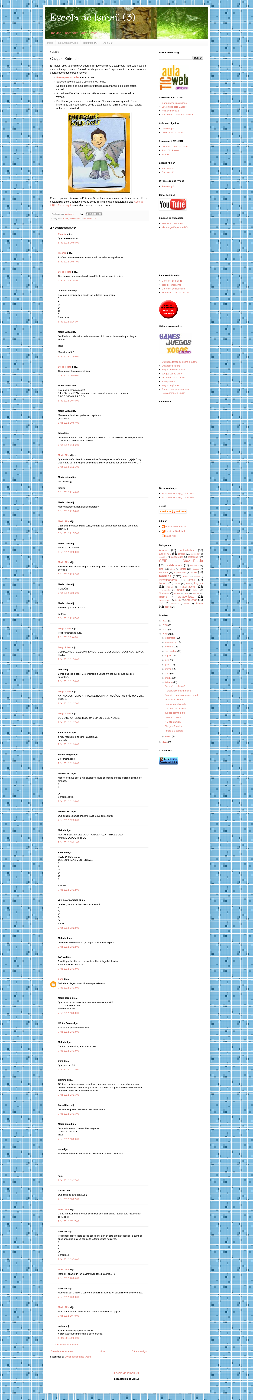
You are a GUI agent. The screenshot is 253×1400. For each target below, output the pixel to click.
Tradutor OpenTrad (171, 285)
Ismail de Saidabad (175, 531)
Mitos (195, 590)
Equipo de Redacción (176, 526)
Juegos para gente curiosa (175, 389)
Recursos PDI (90, 42)
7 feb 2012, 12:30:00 (68, 744)
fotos (185, 576)
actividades (75, 218)
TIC (95, 218)
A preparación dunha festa (178, 690)
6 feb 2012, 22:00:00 (68, 552)
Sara (60, 979)
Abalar (65, 218)
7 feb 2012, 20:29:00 (68, 1297)
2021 (165, 620)
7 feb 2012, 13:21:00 (68, 842)
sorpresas (191, 599)
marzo (168, 678)
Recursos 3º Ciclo (68, 42)
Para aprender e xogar (173, 393)
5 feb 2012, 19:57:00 (68, 261)
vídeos (199, 603)
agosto (169, 655)
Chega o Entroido (173, 726)
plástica (163, 596)
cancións (163, 557)
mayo (168, 669)
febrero (169, 682)
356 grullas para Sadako (174, 107)
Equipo (196, 569)
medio (180, 589)
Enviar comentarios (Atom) (78, 1356)
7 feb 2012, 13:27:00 (68, 1180)
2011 (165, 741)
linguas (198, 583)
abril (167, 673)
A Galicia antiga (172, 721)
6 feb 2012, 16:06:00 (68, 375)
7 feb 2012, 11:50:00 (68, 659)
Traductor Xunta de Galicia (175, 292)
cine (161, 569)
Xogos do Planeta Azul (173, 369)
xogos (168, 606)
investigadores (168, 579)
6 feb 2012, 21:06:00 (68, 445)
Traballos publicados (172, 223)
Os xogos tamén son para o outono (179, 362)
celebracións (87, 218)
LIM (188, 583)
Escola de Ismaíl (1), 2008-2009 (178, 493)
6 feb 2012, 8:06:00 (68, 321)
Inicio (50, 42)
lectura (163, 583)
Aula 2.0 (107, 42)
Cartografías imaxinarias (174, 103)
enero (168, 736)
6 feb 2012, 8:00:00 (68, 280)
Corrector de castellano (173, 288)
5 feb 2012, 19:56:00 (68, 242)
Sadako (177, 600)
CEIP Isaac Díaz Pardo (181, 561)
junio (168, 664)
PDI (186, 593)
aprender (195, 554)
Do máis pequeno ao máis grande (182, 695)
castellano (193, 557)
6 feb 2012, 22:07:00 (68, 618)
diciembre (170, 638)
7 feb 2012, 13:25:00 (68, 1094)
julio (167, 660)
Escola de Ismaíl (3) (92, 17)
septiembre (171, 651)
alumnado (165, 553)
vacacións (175, 604)
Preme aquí (64, 205)
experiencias (180, 572)
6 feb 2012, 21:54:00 (68, 511)
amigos (181, 553)
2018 (165, 625)
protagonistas (185, 596)
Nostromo (164, 593)
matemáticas (187, 586)
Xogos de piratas (170, 385)
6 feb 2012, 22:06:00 (68, 593)
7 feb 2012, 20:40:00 (68, 1316)
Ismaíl (191, 579)
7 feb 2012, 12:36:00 (68, 820)
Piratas (165, 154)
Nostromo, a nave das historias (177, 114)
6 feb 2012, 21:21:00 (68, 467)
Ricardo (62, 234)
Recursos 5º (168, 168)
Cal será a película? (175, 686)
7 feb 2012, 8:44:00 (68, 637)
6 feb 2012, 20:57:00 (68, 422)
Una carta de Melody (175, 704)
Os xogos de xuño (171, 365)
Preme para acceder (67, 77)
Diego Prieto (65, 272)
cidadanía (194, 565)
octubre (169, 646)
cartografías (177, 557)
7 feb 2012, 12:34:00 (68, 801)
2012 (165, 634)
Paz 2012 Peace (170, 150)
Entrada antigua (139, 1351)
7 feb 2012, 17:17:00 (68, 1221)
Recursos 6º (168, 172)
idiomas (197, 577)
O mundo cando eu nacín (174, 146)
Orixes (177, 593)
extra (194, 572)
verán (186, 603)
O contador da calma (172, 132)
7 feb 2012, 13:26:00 (68, 1113)
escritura (163, 572)
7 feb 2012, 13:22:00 (68, 889)
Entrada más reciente (62, 1351)
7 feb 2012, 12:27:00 (68, 703)
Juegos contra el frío (172, 373)
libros (177, 583)
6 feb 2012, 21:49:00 (68, 492)
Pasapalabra (168, 381)
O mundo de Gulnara (175, 708)
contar (183, 569)
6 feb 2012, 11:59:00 (68, 356)
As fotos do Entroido (175, 699)
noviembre (171, 642)
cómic (172, 569)
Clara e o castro (173, 717)
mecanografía (164, 590)
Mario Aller (64, 455)
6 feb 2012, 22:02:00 (68, 574)
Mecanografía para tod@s (175, 227)
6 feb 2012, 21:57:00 (68, 533)
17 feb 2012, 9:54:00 (68, 1338)
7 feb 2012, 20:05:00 (68, 1278)
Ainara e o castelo (174, 730)
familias (165, 576)
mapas (169, 587)
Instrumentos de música (174, 377)
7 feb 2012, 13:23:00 (68, 968)
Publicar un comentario (66, 1344)
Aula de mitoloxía (170, 110)
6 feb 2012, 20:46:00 (68, 400)
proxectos (164, 600)
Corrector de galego (172, 280)
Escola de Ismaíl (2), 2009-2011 (178, 497)
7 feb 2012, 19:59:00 (68, 1259)
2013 (165, 629)
